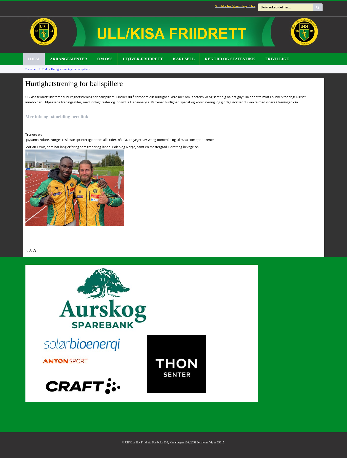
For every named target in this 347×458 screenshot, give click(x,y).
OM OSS (105, 59)
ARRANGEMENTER (68, 59)
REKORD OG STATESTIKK (230, 59)
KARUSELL (184, 59)
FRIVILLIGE (277, 59)
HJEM (34, 59)
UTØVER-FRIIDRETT (143, 59)
